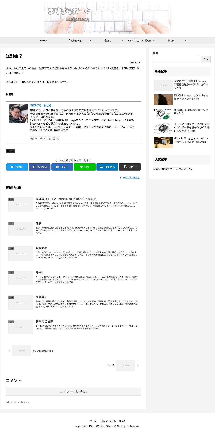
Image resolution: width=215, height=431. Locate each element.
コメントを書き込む (73, 391)
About (122, 421)
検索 (155, 53)
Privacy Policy (108, 421)
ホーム (93, 421)
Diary (10, 151)
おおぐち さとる (41, 105)
